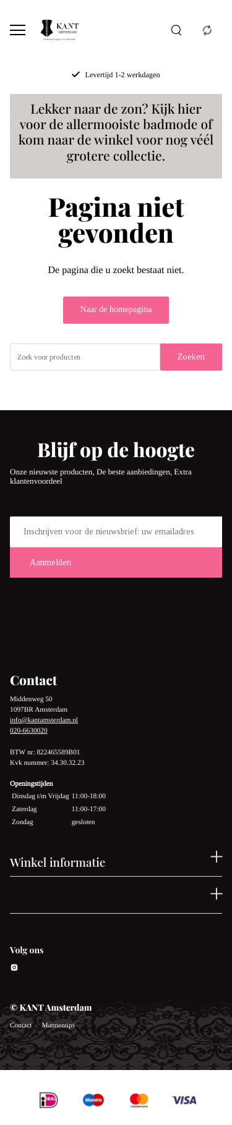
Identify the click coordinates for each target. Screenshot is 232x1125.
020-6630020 (29, 731)
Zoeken (191, 356)
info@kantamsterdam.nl (44, 720)
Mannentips (58, 1025)
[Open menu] (17, 30)
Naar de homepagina (116, 309)
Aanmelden (50, 562)
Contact (21, 1025)
